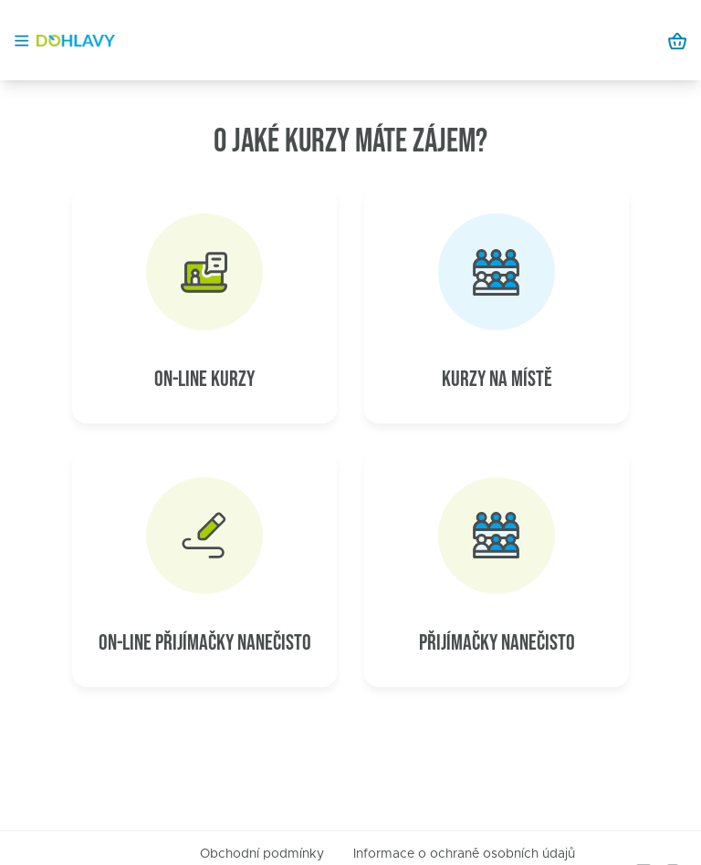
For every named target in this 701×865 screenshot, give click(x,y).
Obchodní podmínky (262, 854)
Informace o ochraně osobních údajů (464, 854)
